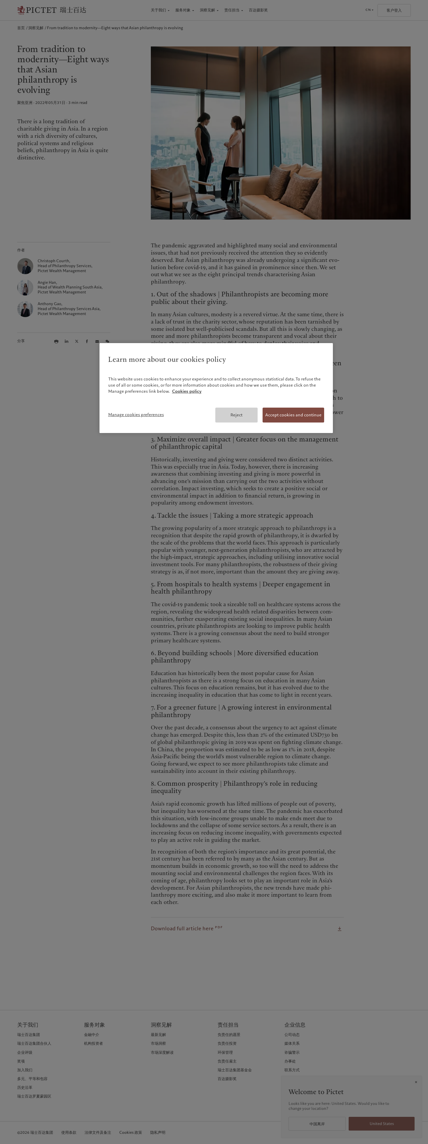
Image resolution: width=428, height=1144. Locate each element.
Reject (236, 415)
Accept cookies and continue (293, 415)
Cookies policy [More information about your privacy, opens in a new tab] (187, 391)
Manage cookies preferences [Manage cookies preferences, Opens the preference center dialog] (136, 415)
